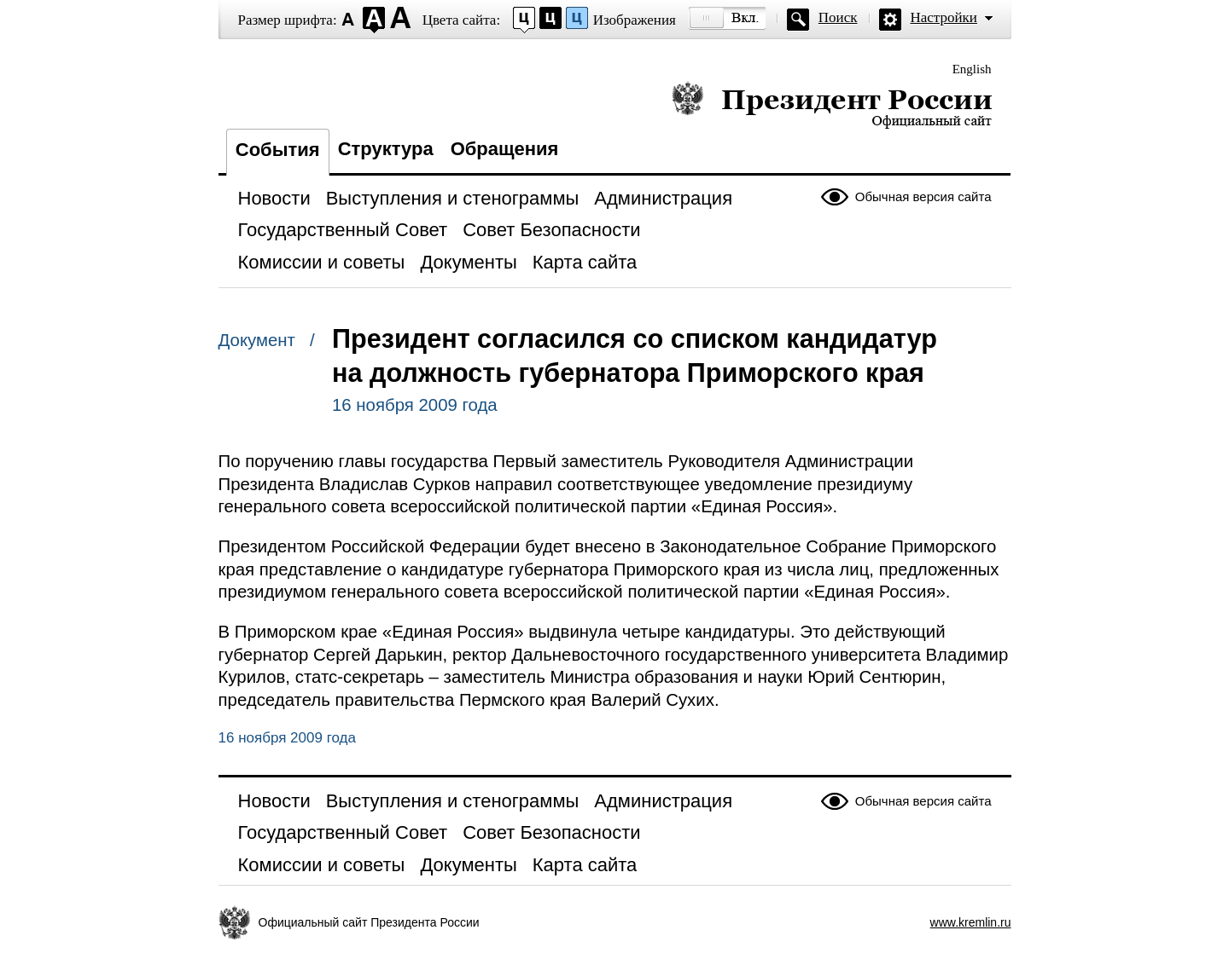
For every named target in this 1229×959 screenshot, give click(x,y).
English (972, 69)
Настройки (944, 17)
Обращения (505, 148)
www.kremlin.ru (970, 922)
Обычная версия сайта (923, 196)
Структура (386, 148)
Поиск (838, 17)
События (278, 149)
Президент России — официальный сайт (832, 104)
